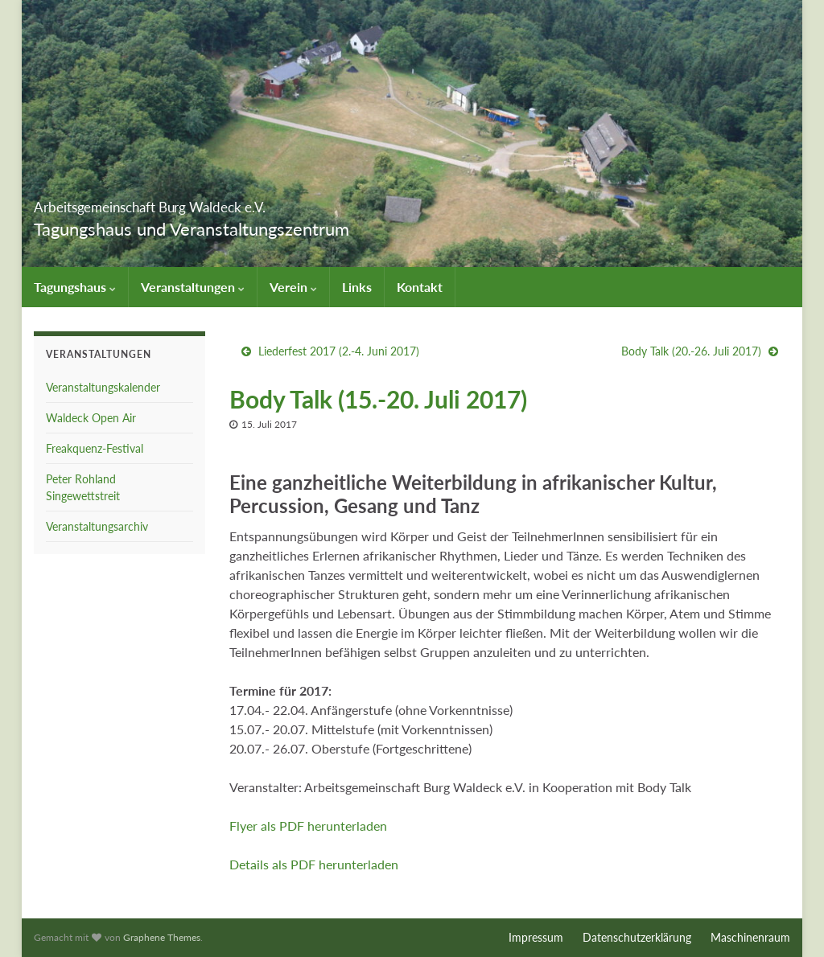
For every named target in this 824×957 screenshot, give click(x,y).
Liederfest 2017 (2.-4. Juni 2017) (338, 351)
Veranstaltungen (193, 286)
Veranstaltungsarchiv (97, 526)
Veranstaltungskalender (103, 387)
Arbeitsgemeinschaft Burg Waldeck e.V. (242, 202)
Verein (293, 286)
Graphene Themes (161, 937)
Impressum (536, 937)
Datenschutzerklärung (637, 937)
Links (357, 286)
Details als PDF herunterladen (313, 864)
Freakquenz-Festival (94, 448)
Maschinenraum (750, 937)
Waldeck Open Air (91, 418)
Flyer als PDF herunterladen (308, 825)
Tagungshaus (75, 286)
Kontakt (420, 286)
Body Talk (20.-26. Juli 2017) (691, 351)
